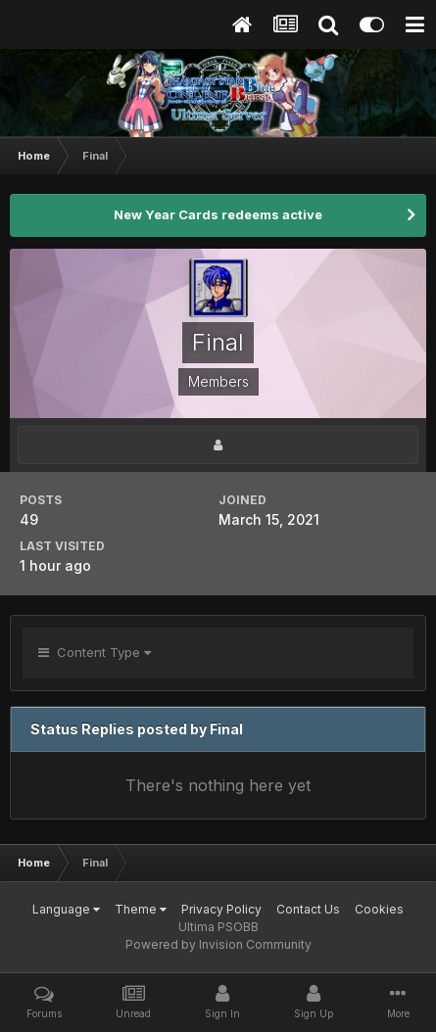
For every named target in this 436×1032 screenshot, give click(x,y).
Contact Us (308, 909)
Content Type (94, 652)
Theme (141, 909)
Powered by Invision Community (218, 944)
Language (66, 909)
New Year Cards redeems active (218, 214)
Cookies (379, 909)
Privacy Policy (221, 909)
